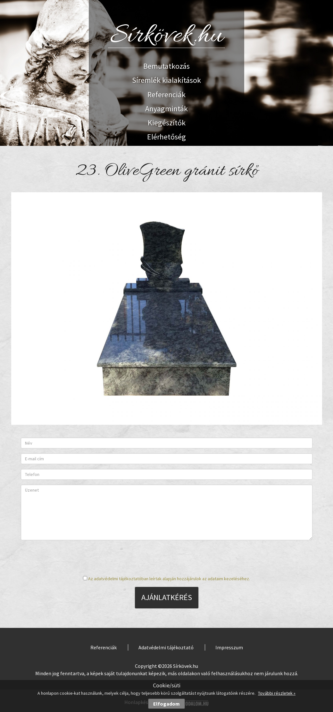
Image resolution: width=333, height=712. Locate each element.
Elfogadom (166, 703)
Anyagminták (166, 109)
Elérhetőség (166, 137)
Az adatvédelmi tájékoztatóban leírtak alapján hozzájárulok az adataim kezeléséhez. (169, 578)
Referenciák (166, 94)
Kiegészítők (167, 123)
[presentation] (166, 557)
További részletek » (277, 693)
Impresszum (229, 647)
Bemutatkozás (166, 66)
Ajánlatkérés (166, 597)
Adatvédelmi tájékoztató (166, 647)
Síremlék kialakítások (166, 80)
